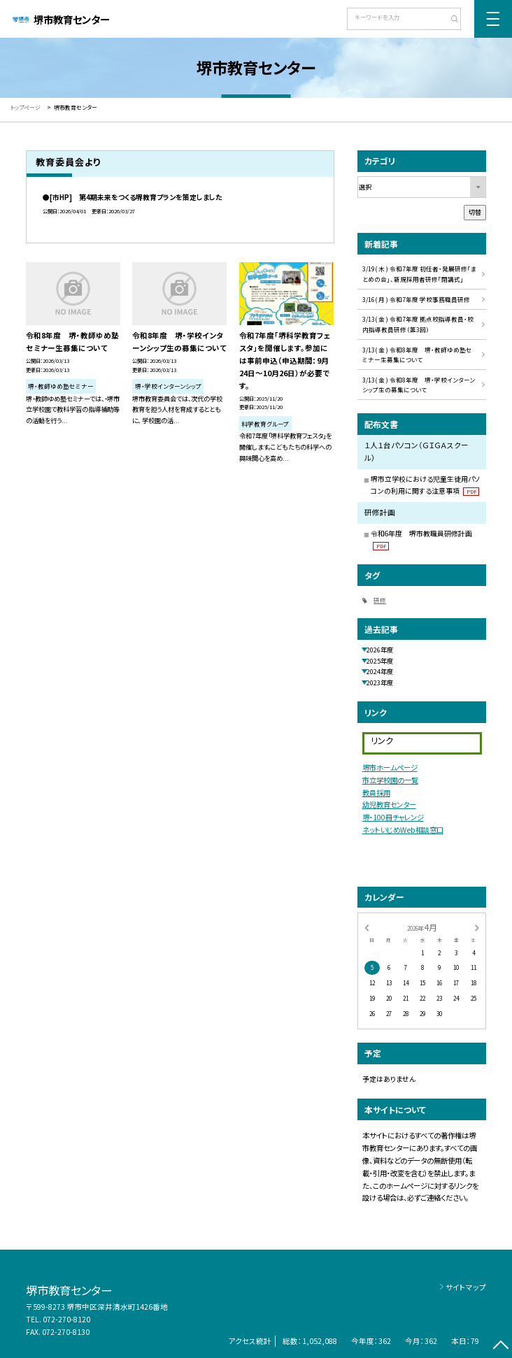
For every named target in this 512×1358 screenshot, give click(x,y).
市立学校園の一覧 (390, 780)
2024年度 (380, 671)
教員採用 (376, 792)
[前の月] (366, 927)
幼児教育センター (389, 804)
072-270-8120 (66, 1319)
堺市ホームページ (390, 767)
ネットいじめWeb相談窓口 (402, 829)
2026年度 (380, 650)
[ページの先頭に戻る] (500, 1346)
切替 (475, 212)
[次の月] (477, 927)
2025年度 (380, 661)
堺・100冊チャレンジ (393, 817)
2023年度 (380, 682)
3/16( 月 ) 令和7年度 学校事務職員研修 (416, 299)
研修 (380, 600)
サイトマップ (466, 1287)
